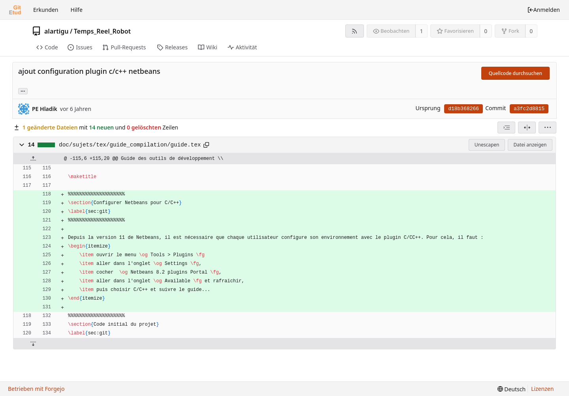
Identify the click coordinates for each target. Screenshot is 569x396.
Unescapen (487, 144)
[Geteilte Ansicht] (527, 127)
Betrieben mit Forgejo (36, 388)
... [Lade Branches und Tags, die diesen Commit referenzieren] (23, 90)
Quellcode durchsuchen (515, 73)
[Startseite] (15, 10)
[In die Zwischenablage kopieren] (206, 144)
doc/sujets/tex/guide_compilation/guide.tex (130, 145)
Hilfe (77, 9)
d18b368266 (463, 109)
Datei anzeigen (529, 144)
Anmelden (543, 9)
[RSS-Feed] (354, 31)
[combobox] (506, 127)
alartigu (56, 31)
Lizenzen (542, 388)
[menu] (547, 127)
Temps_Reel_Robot (102, 31)
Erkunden (45, 9)
